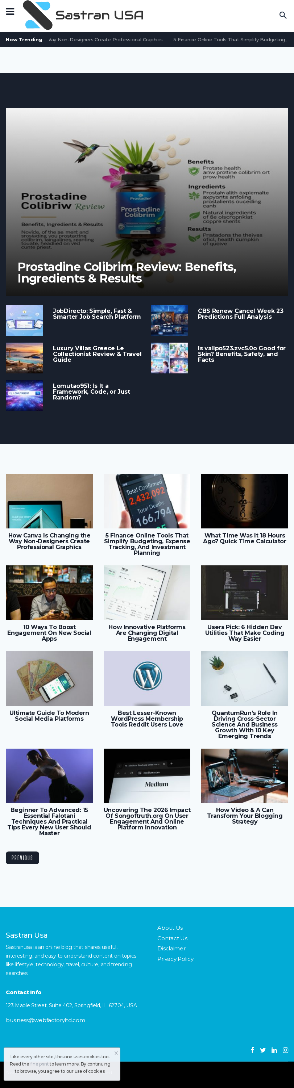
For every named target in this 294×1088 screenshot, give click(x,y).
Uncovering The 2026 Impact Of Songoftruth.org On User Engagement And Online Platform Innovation (147, 818)
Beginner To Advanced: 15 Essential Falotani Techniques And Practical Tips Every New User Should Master (49, 821)
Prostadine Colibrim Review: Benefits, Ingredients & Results (126, 272)
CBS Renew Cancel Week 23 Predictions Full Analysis (240, 314)
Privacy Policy (175, 958)
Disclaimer (171, 948)
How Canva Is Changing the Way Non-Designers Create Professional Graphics (49, 541)
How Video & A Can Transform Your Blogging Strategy (245, 816)
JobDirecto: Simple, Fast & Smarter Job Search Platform (97, 314)
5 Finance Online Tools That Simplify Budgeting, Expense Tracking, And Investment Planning (147, 544)
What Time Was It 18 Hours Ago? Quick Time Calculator (244, 538)
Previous (22, 857)
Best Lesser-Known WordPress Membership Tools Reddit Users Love (147, 719)
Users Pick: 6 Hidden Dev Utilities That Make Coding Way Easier (244, 633)
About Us (170, 927)
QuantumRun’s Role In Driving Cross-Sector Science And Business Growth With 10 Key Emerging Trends (245, 724)
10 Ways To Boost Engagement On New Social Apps (49, 633)
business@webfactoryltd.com (45, 1020)
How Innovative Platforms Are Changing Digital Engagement (146, 633)
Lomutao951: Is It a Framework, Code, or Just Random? (91, 392)
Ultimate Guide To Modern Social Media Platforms (49, 716)
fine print (39, 1064)
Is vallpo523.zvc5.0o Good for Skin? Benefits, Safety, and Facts (242, 354)
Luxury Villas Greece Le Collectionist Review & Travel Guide (97, 354)
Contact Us (172, 938)
